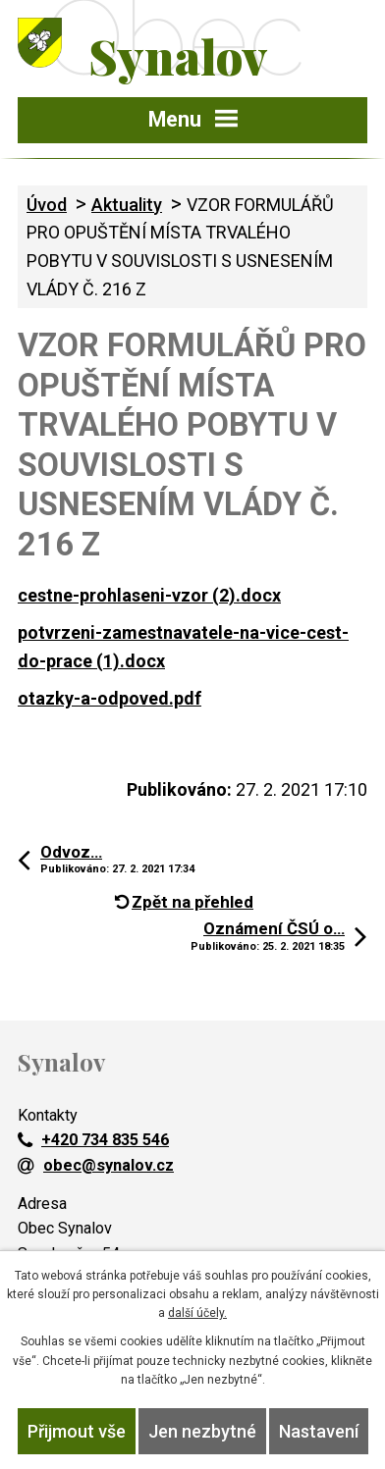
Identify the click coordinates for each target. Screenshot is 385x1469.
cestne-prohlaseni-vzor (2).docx (149, 595)
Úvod (47, 204)
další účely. (197, 1313)
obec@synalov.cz (96, 1165)
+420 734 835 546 (93, 1139)
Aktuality (126, 204)
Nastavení (318, 1431)
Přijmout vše (77, 1431)
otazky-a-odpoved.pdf (109, 698)
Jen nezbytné (202, 1431)
